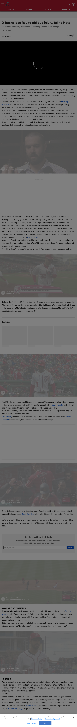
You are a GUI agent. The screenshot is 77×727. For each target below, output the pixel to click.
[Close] (74, 717)
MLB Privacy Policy (36, 719)
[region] (38, 720)
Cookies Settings (31, 723)
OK (45, 723)
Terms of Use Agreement (52, 719)
